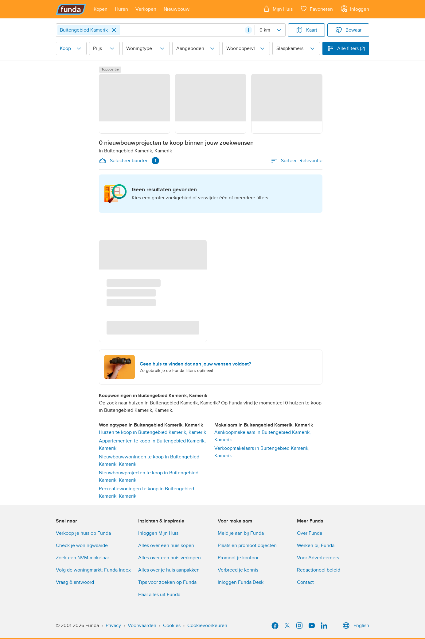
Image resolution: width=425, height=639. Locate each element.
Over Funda (309, 533)
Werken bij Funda (315, 545)
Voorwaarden (142, 625)
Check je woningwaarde (82, 545)
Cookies (172, 625)
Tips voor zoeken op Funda (167, 582)
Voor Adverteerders (318, 558)
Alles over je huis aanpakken (169, 570)
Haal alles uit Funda (159, 594)
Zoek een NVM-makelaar (82, 558)
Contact (305, 582)
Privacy (113, 625)
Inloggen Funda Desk (240, 582)
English (355, 625)
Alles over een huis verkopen (169, 558)
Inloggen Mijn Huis (158, 533)
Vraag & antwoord (75, 582)
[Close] (114, 30)
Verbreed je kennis (238, 570)
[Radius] (270, 30)
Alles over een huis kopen (166, 545)
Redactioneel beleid (318, 570)
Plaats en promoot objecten (247, 545)
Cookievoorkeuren (207, 625)
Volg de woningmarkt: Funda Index (93, 570)
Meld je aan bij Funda (241, 533)
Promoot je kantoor (238, 558)
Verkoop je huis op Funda (83, 533)
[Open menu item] (100, 9)
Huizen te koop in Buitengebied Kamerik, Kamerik (152, 432)
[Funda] (71, 9)
